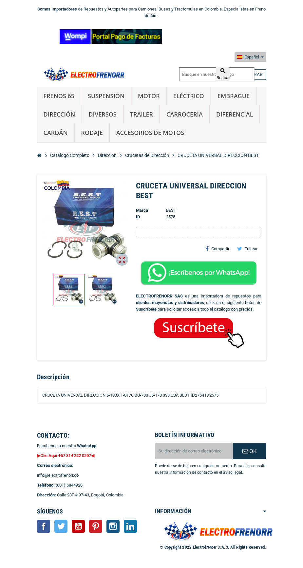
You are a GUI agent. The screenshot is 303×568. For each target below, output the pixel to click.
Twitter (60, 526)
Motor (149, 96)
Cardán (56, 133)
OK (249, 451)
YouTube (78, 526)
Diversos (102, 114)
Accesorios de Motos (150, 133)
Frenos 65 (59, 96)
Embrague (234, 96)
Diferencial (234, 114)
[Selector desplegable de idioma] (250, 57)
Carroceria (184, 114)
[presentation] (208, 492)
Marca (142, 210)
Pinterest (95, 526)
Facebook (43, 526)
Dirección (59, 114)
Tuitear (247, 248)
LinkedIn (130, 526)
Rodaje (92, 133)
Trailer (141, 114)
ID (138, 216)
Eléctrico (188, 96)
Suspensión (106, 96)
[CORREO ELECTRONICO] (194, 451)
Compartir (217, 248)
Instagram (113, 526)
